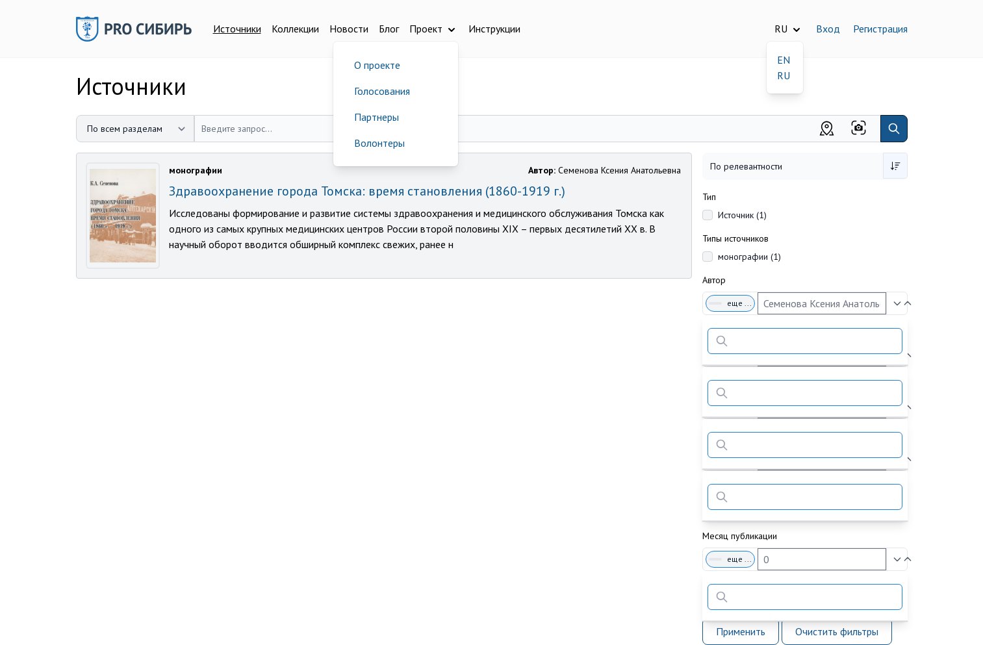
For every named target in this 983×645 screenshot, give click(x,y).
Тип (709, 197)
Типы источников (735, 238)
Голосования (382, 90)
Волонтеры (379, 142)
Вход (828, 28)
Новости (348, 28)
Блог (389, 28)
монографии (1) (749, 256)
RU (783, 75)
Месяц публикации (739, 536)
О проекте (377, 64)
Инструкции (494, 28)
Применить (740, 631)
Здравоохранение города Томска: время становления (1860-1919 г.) (367, 191)
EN (783, 59)
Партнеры (376, 116)
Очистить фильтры (836, 631)
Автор (714, 280)
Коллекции (295, 28)
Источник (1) (742, 215)
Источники (237, 28)
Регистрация (880, 28)
